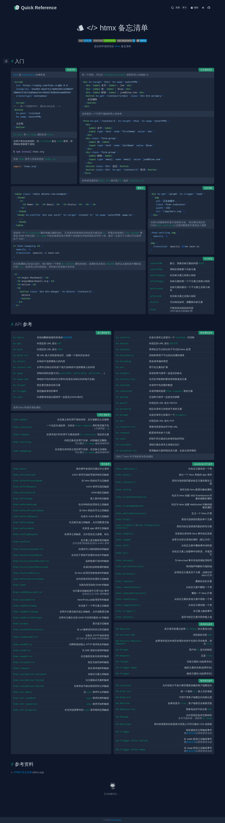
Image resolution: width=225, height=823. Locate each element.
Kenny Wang (115, 820)
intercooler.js (28, 74)
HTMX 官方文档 (23, 772)
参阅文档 (191, 733)
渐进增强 (67, 337)
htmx (117, 46)
